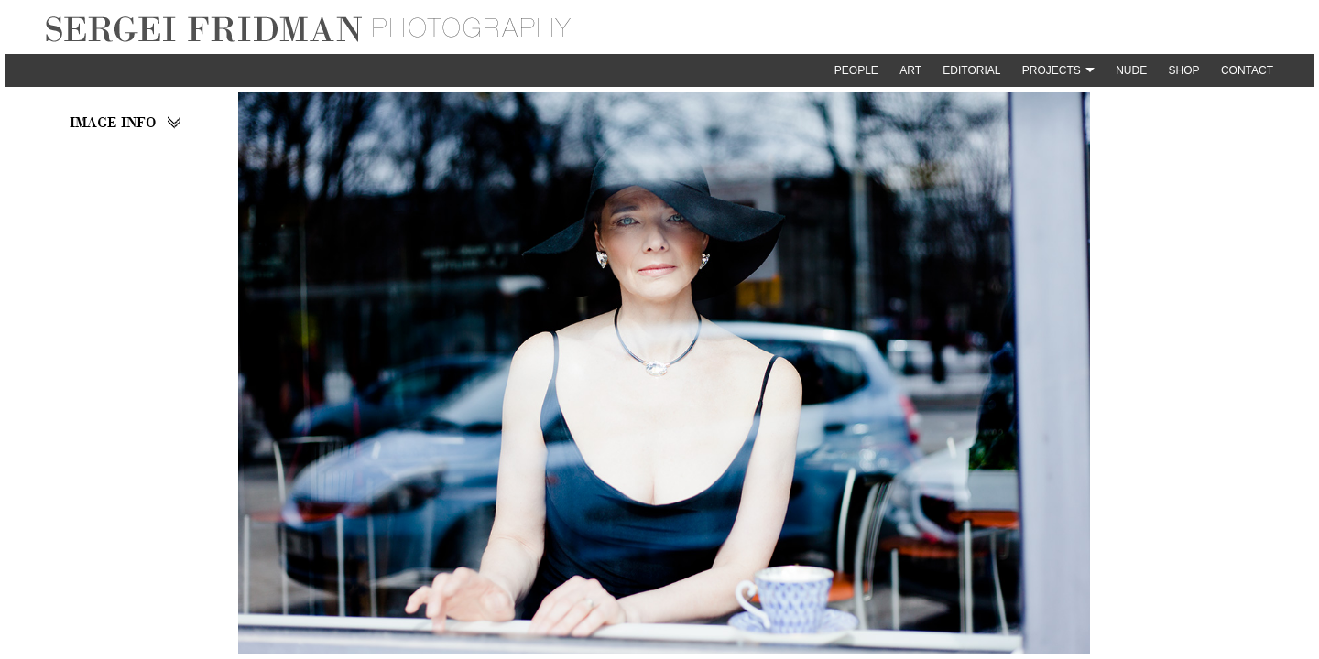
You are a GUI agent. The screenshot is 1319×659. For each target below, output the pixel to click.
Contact (1247, 70)
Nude (1131, 70)
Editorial (971, 70)
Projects (1051, 70)
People (856, 70)
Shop (1184, 70)
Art (910, 70)
